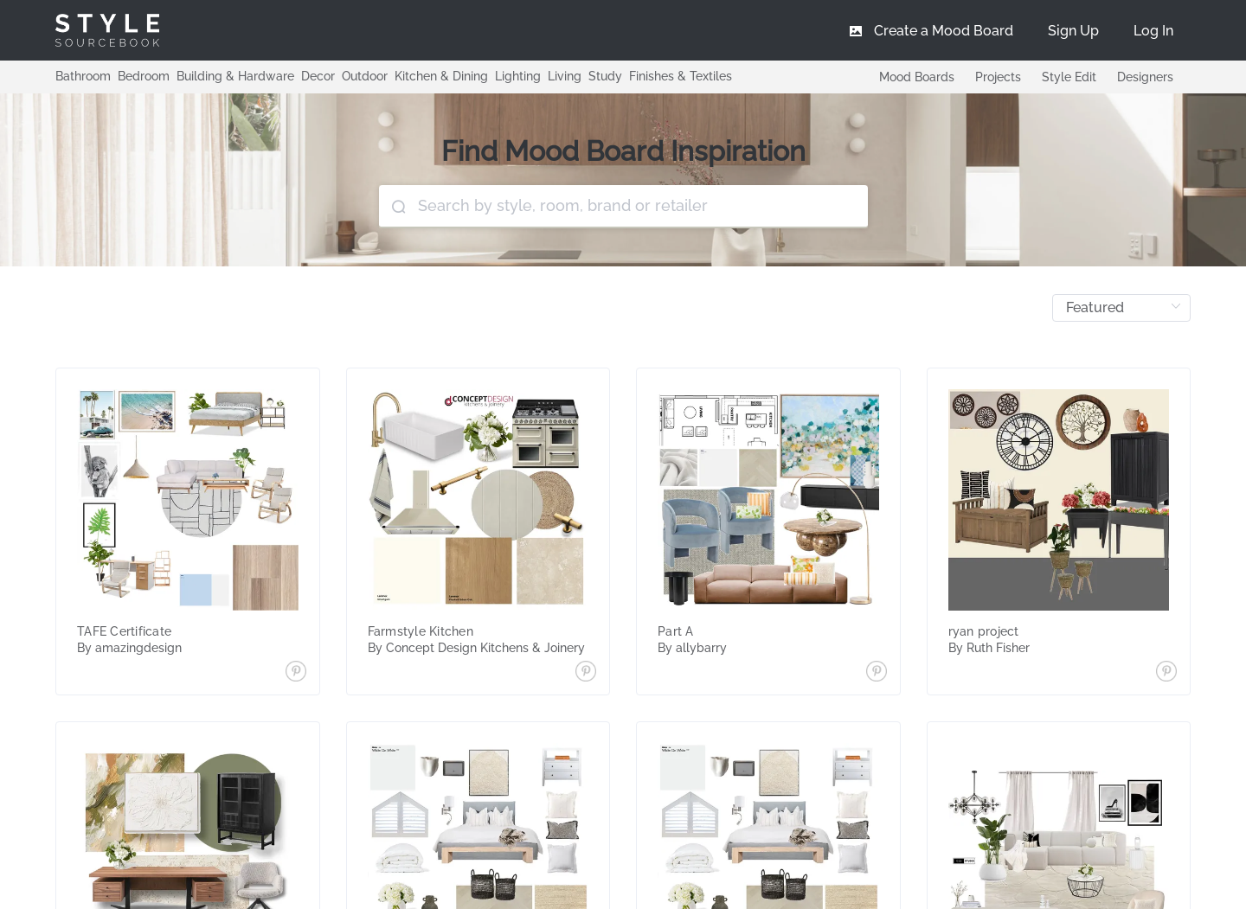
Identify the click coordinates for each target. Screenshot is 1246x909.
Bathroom (83, 76)
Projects (998, 77)
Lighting (518, 76)
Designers (1145, 77)
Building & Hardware (235, 76)
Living (564, 76)
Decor (318, 76)
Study (605, 76)
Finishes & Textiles (680, 76)
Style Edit (1069, 77)
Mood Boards (916, 77)
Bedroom (144, 76)
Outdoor (365, 76)
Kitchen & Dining (441, 76)
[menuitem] (1153, 30)
